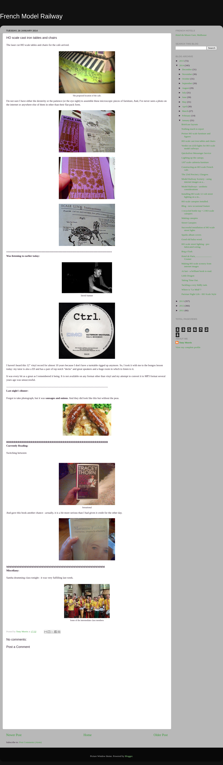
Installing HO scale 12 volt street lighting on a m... (197, 195)
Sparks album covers (191, 234)
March (185, 111)
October (186, 78)
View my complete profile (188, 347)
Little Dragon (188, 275)
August (185, 88)
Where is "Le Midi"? (191, 289)
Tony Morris (185, 342)
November (187, 74)
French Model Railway (31, 16)
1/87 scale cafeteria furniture (195, 162)
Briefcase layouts (190, 124)
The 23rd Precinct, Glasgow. (195, 174)
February (186, 115)
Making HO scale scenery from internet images (196, 265)
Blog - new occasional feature (196, 206)
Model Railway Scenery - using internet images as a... (197, 180)
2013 (182, 301)
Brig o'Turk (187, 251)
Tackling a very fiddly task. (195, 285)
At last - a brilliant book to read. (197, 271)
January (186, 120)
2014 (182, 65)
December (187, 69)
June (184, 97)
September (187, 83)
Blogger (128, 756)
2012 (182, 305)
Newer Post (14, 735)
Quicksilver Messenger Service (196, 153)
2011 (182, 310)
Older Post (161, 735)
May (184, 102)
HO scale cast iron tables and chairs (198, 141)
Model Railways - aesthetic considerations (194, 188)
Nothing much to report (193, 129)
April (185, 106)
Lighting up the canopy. (193, 157)
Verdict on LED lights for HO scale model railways (198, 147)
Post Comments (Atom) (30, 742)
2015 (182, 61)
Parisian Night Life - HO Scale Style (199, 294)
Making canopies (190, 218)
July (184, 92)
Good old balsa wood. (192, 239)
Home (88, 735)
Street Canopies (189, 222)
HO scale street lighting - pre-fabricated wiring (196, 245)
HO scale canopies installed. (195, 201)
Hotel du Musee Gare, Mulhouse (191, 35)
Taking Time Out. (190, 280)
